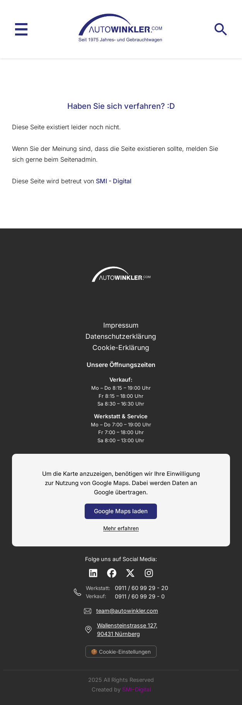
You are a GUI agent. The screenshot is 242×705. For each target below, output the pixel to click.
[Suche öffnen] (220, 29)
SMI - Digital (113, 181)
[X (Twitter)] (130, 573)
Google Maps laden (121, 511)
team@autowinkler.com (127, 610)
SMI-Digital (136, 689)
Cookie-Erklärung (120, 347)
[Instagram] (148, 573)
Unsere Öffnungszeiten (121, 365)
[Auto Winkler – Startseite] (121, 29)
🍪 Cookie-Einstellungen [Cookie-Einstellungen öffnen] (121, 652)
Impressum (120, 325)
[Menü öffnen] (21, 29)
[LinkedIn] (93, 573)
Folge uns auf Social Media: (121, 559)
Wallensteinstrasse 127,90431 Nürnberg (127, 629)
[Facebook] (111, 573)
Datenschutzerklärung (120, 336)
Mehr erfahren (121, 528)
